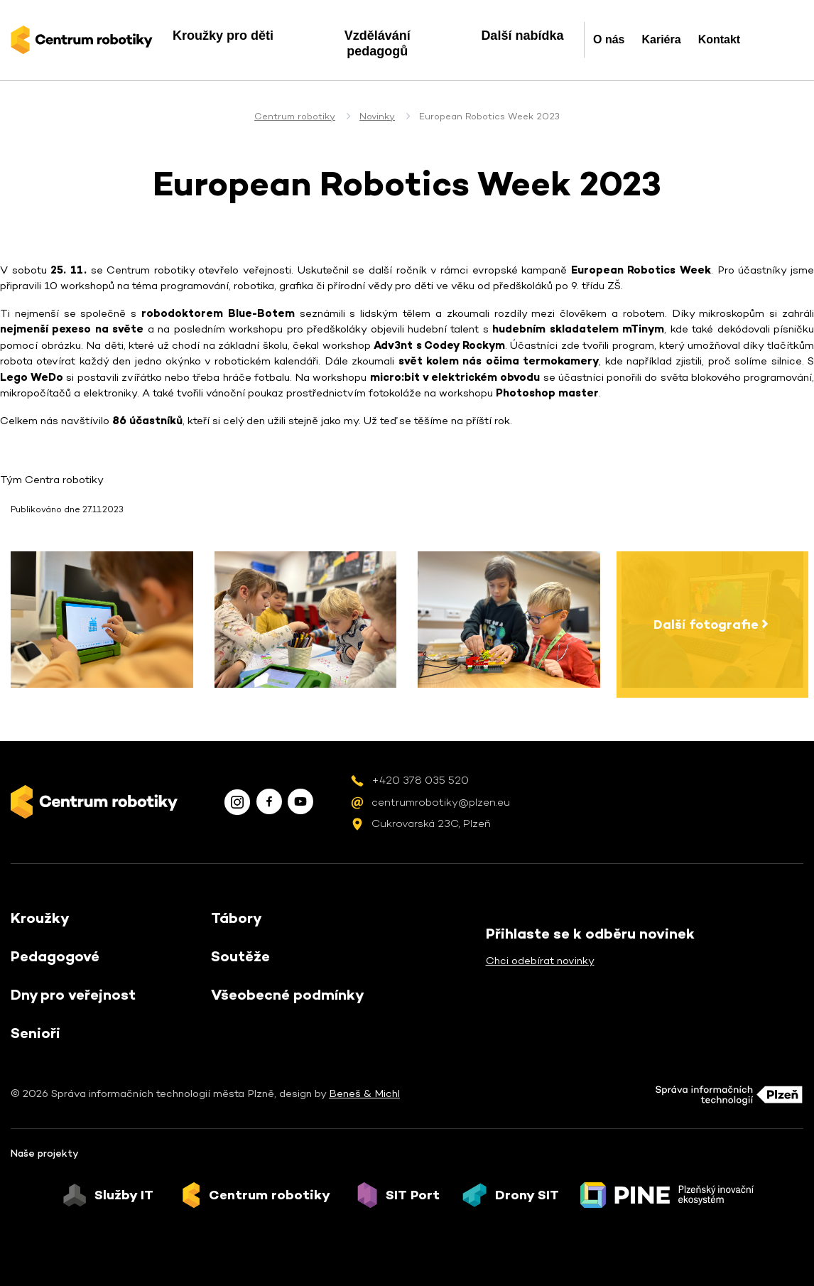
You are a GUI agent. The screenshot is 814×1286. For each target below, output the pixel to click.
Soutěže (240, 956)
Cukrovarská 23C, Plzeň (431, 823)
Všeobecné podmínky (287, 994)
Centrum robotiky (294, 116)
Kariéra (660, 39)
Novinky (377, 116)
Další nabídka (522, 35)
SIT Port (413, 1195)
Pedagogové (55, 956)
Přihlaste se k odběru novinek (590, 933)
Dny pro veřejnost (73, 994)
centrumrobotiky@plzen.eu (440, 802)
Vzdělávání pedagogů (377, 43)
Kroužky (40, 918)
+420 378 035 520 (420, 780)
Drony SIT (527, 1195)
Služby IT (123, 1195)
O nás (608, 39)
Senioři (35, 1033)
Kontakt (719, 39)
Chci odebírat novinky (540, 960)
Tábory (236, 918)
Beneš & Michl (364, 1093)
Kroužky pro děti (223, 35)
